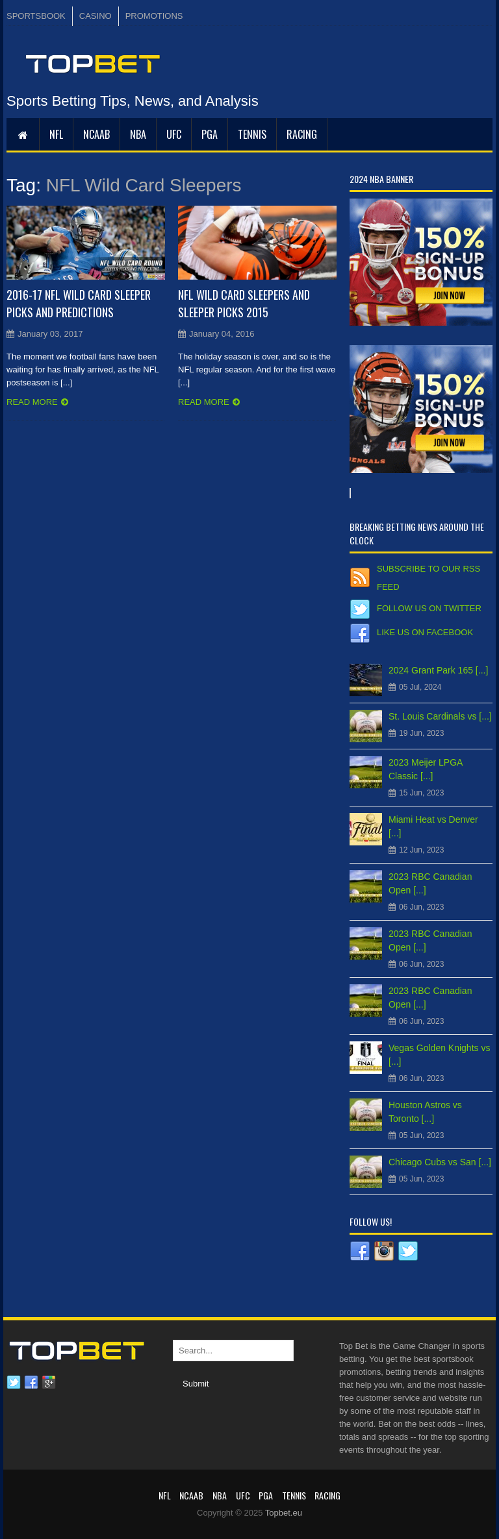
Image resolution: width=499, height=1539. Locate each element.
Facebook (31, 1382)
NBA (138, 134)
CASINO (95, 16)
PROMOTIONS (154, 16)
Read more (32, 402)
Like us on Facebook (425, 632)
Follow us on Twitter (429, 608)
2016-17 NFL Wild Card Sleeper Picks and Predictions (78, 303)
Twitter (13, 1382)
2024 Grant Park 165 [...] (438, 670)
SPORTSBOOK (36, 16)
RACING (302, 134)
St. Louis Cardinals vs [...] (440, 716)
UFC (173, 134)
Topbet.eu (283, 1513)
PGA (209, 134)
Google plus (49, 1382)
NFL (56, 134)
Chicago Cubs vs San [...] (440, 1162)
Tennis (252, 134)
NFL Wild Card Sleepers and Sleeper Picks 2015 (244, 303)
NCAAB (96, 134)
